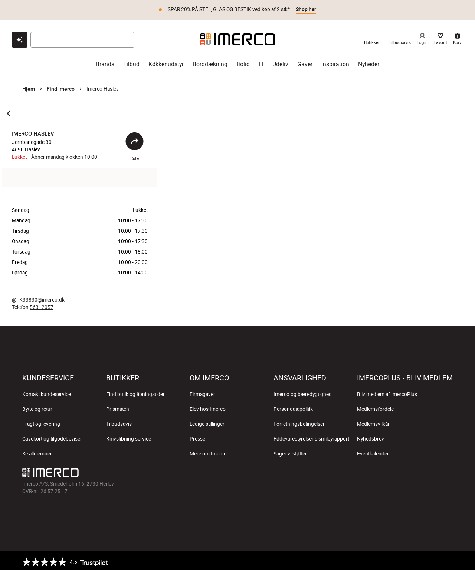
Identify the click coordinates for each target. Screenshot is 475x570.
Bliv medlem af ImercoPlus (387, 392)
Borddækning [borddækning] (210, 62)
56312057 (41, 305)
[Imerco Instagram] (393, 472)
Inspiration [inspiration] (335, 62)
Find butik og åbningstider (135, 392)
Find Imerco (61, 87)
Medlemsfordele (375, 406)
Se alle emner (37, 451)
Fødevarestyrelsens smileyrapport (311, 436)
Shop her (306, 9)
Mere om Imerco (208, 451)
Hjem (28, 87)
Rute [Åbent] (134, 145)
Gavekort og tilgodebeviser (52, 436)
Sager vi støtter (290, 451)
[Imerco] (238, 37)
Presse (197, 436)
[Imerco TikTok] (411, 472)
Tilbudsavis (119, 421)
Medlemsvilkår (373, 421)
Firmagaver (202, 392)
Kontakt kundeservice (46, 392)
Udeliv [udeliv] (280, 62)
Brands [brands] (105, 62)
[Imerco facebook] (375, 472)
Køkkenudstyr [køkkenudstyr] (166, 62)
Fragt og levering (41, 421)
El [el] (261, 62)
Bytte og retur (37, 406)
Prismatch (117, 406)
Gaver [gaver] (304, 62)
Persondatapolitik (293, 406)
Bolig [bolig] (243, 62)
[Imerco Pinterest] (429, 472)
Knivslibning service (128, 436)
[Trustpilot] (65, 559)
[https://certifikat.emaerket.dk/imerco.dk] (446, 559)
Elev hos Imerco (208, 406)
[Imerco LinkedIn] (447, 472)
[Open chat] (19, 37)
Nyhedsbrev (370, 436)
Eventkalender (373, 451)
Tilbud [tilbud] (131, 62)
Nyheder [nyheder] (368, 62)
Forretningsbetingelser (299, 421)
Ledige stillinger (207, 421)
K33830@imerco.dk (42, 297)
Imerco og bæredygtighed (302, 392)
